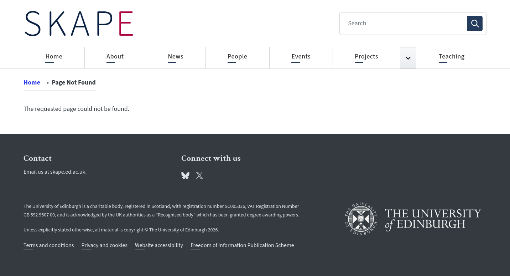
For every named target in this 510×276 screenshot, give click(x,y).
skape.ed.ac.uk (67, 172)
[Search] (405, 23)
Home (32, 82)
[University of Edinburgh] (413, 219)
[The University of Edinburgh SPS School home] (79, 23)
